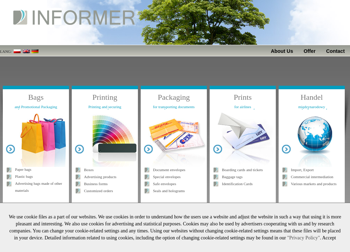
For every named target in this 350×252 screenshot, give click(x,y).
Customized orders (98, 191)
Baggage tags (232, 177)
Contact (335, 51)
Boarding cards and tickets (242, 170)
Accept (329, 237)
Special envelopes (167, 177)
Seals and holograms (169, 191)
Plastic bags (24, 176)
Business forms (96, 184)
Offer (309, 51)
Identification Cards (237, 184)
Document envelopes (169, 170)
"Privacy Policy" (303, 237)
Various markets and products (313, 184)
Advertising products (100, 177)
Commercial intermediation (312, 177)
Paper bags (23, 170)
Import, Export (302, 170)
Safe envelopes (164, 184)
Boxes (89, 170)
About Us (282, 51)
